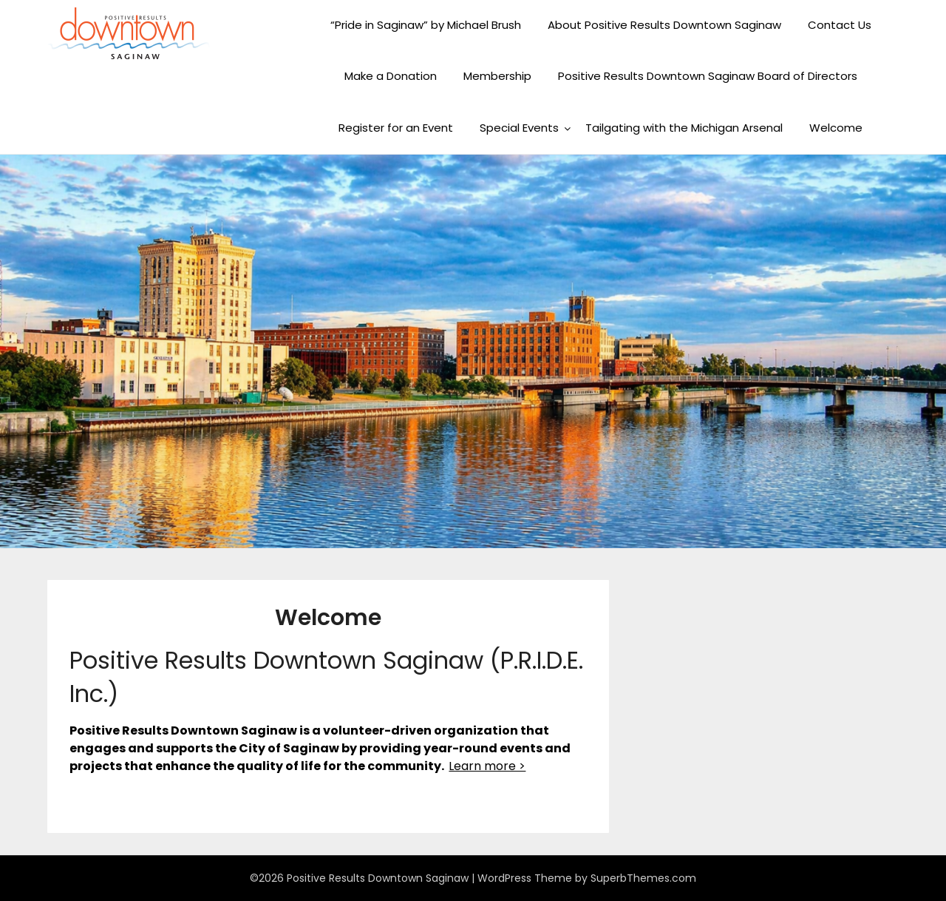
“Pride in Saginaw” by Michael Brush (425, 25)
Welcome (835, 127)
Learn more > (487, 766)
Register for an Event (395, 127)
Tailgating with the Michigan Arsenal (684, 127)
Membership (497, 76)
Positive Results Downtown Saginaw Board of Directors (707, 76)
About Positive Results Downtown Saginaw (664, 25)
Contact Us (839, 25)
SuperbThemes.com (643, 878)
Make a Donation (390, 76)
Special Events (519, 127)
